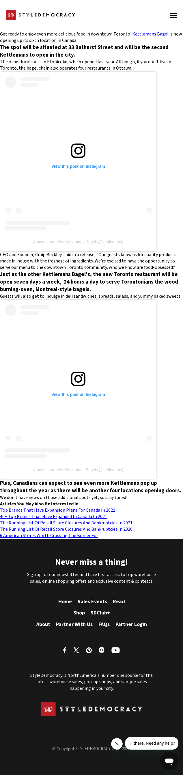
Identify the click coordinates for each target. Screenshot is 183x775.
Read (119, 601)
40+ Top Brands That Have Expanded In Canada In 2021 (53, 516)
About (43, 624)
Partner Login (131, 624)
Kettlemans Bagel (150, 34)
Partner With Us (74, 624)
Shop (79, 612)
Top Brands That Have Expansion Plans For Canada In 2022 (57, 510)
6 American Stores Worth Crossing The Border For (49, 535)
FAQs (104, 624)
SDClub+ (100, 612)
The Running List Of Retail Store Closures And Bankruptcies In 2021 (66, 523)
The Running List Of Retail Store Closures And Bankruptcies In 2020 (66, 529)
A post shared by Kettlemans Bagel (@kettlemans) (78, 242)
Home (65, 601)
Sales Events (92, 601)
